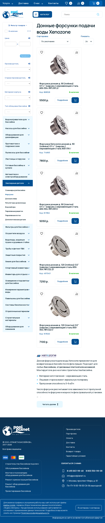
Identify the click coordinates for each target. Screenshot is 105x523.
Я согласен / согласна (89, 507)
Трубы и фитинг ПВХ (14, 248)
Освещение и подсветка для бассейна (17, 281)
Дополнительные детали (15, 219)
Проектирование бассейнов (18, 491)
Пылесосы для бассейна (17, 152)
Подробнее (62, 100)
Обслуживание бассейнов (17, 468)
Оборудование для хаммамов (14, 327)
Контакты (53, 3)
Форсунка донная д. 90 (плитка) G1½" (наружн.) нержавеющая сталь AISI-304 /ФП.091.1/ (58, 206)
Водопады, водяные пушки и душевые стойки (17, 240)
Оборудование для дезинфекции (14, 135)
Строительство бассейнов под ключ (22, 464)
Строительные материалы (12, 318)
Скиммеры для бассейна (15, 190)
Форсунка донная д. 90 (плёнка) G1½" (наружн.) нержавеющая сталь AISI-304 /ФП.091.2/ (58, 86)
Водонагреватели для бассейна (16, 120)
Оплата (69, 438)
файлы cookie (9, 505)
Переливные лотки (13, 215)
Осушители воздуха (15, 233)
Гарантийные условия (75, 456)
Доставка (23, 3)
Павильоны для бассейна (17, 298)
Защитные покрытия (15, 255)
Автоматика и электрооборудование (16, 175)
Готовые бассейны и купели (15, 166)
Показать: (85, 36)
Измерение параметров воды (16, 290)
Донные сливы (11, 199)
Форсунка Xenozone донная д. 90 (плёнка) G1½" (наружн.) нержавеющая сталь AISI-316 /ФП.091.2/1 (57, 146)
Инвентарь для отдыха (16, 274)
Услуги (6, 3)
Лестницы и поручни (15, 159)
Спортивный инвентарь (16, 268)
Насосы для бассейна (16, 128)
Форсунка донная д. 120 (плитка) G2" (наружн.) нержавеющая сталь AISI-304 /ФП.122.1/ (59, 327)
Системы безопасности (16, 305)
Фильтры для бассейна (16, 227)
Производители (73, 429)
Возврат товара (73, 451)
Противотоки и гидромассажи (12, 144)
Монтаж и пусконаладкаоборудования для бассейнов (18, 473)
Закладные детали (14, 183)
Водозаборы (10, 207)
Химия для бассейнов (15, 261)
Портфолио (71, 433)
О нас (37, 3)
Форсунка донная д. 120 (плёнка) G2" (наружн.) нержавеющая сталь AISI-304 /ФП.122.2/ (59, 267)
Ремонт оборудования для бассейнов (17, 485)
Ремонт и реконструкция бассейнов (21, 479)
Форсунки (9, 194)
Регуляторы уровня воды (15, 203)
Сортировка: (43, 36)
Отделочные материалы (17, 311)
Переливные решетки (14, 211)
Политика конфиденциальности (35, 513)
